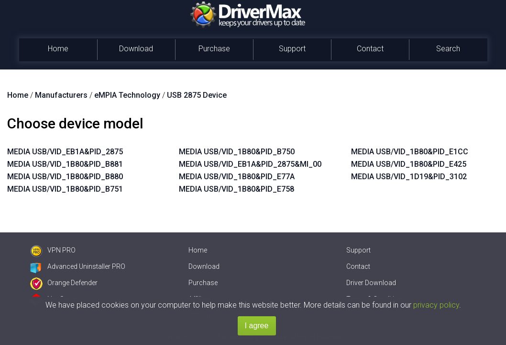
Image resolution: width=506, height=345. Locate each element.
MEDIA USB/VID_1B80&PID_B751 (65, 189)
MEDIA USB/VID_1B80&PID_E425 (408, 164)
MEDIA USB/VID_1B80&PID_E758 (236, 189)
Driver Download (371, 282)
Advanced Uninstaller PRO (77, 266)
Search (448, 48)
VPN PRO (53, 250)
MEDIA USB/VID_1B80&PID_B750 (237, 151)
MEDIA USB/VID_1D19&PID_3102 (409, 176)
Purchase (214, 48)
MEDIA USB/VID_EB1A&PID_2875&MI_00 (250, 164)
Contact (370, 48)
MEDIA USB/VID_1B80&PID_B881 (65, 164)
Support (292, 48)
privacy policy (436, 305)
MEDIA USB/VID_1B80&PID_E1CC (409, 151)
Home (58, 48)
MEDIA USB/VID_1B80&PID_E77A (237, 176)
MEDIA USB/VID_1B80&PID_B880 (65, 176)
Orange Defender (64, 282)
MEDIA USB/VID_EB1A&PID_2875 (65, 151)
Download (136, 48)
